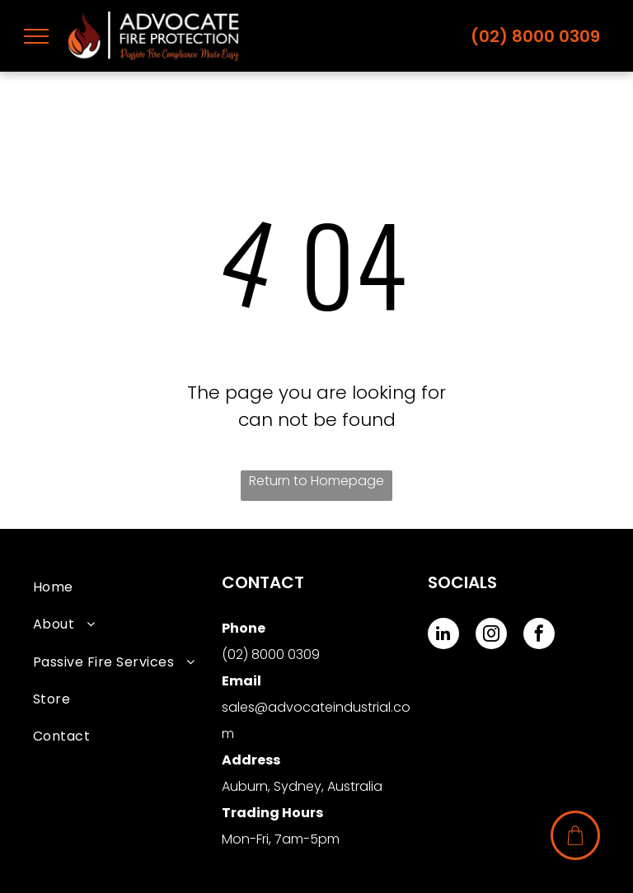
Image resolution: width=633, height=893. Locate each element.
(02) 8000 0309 (535, 36)
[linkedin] (443, 635)
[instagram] (491, 635)
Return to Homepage (316, 480)
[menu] (36, 36)
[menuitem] (127, 586)
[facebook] (539, 635)
